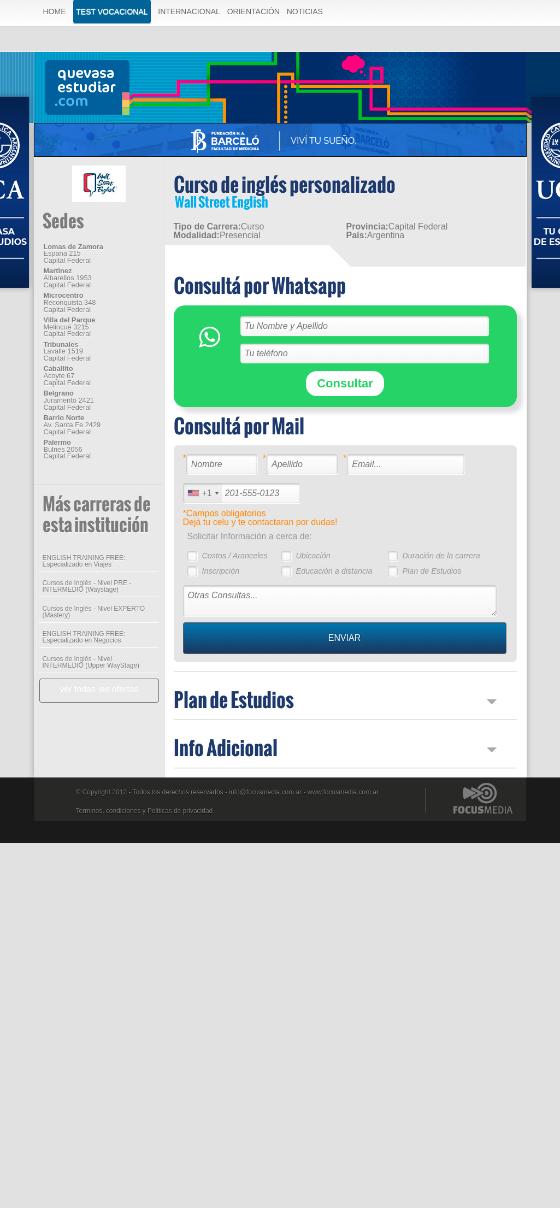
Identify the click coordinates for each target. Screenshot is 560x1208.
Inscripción (220, 571)
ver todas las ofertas (99, 689)
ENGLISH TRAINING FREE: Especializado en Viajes (84, 561)
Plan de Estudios (431, 571)
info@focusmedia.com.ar (265, 792)
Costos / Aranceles (234, 555)
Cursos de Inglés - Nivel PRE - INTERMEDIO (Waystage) (87, 586)
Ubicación (313, 555)
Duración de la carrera (441, 555)
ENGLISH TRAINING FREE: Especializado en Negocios (84, 637)
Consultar (345, 383)
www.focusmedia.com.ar (343, 792)
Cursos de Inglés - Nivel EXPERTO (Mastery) (94, 612)
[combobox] (203, 493)
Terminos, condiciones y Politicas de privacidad (144, 811)
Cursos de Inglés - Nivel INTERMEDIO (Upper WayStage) (91, 662)
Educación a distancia (334, 571)
